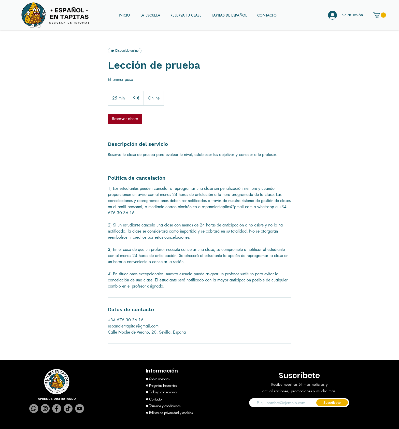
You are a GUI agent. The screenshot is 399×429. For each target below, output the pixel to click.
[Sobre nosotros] (171, 379)
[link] (125, 119)
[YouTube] (79, 408)
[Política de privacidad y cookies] (171, 413)
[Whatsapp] (33, 408)
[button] (379, 15)
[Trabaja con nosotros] (171, 392)
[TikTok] (68, 408)
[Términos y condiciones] (171, 406)
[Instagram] (45, 408)
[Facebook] (56, 408)
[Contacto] (171, 399)
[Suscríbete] (332, 402)
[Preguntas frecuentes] (171, 385)
